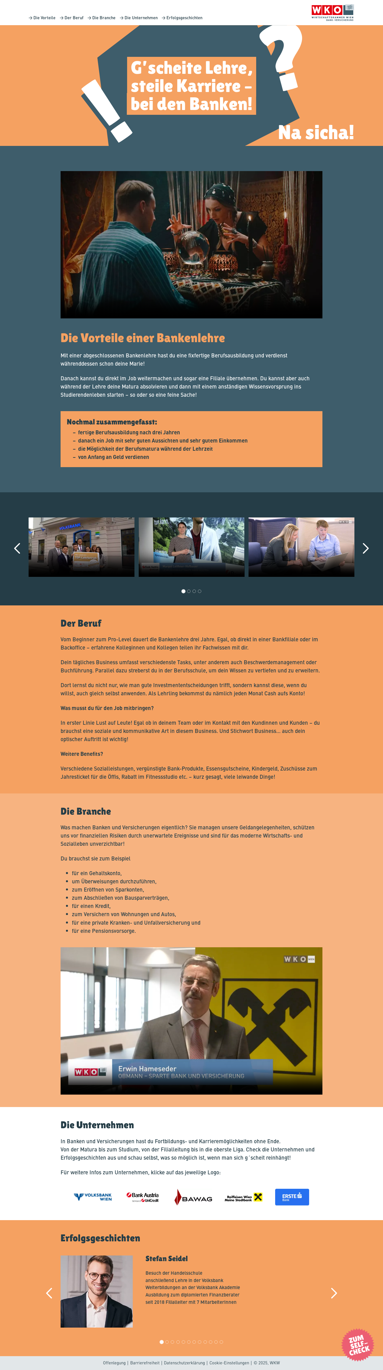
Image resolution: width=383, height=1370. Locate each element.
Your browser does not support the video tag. (191, 244)
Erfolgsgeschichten (184, 17)
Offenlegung (114, 1362)
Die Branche (103, 17)
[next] (364, 548)
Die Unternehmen (140, 17)
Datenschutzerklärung (184, 1362)
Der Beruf (74, 17)
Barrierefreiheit (145, 1362)
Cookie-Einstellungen (229, 1362)
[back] (18, 548)
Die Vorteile (44, 17)
